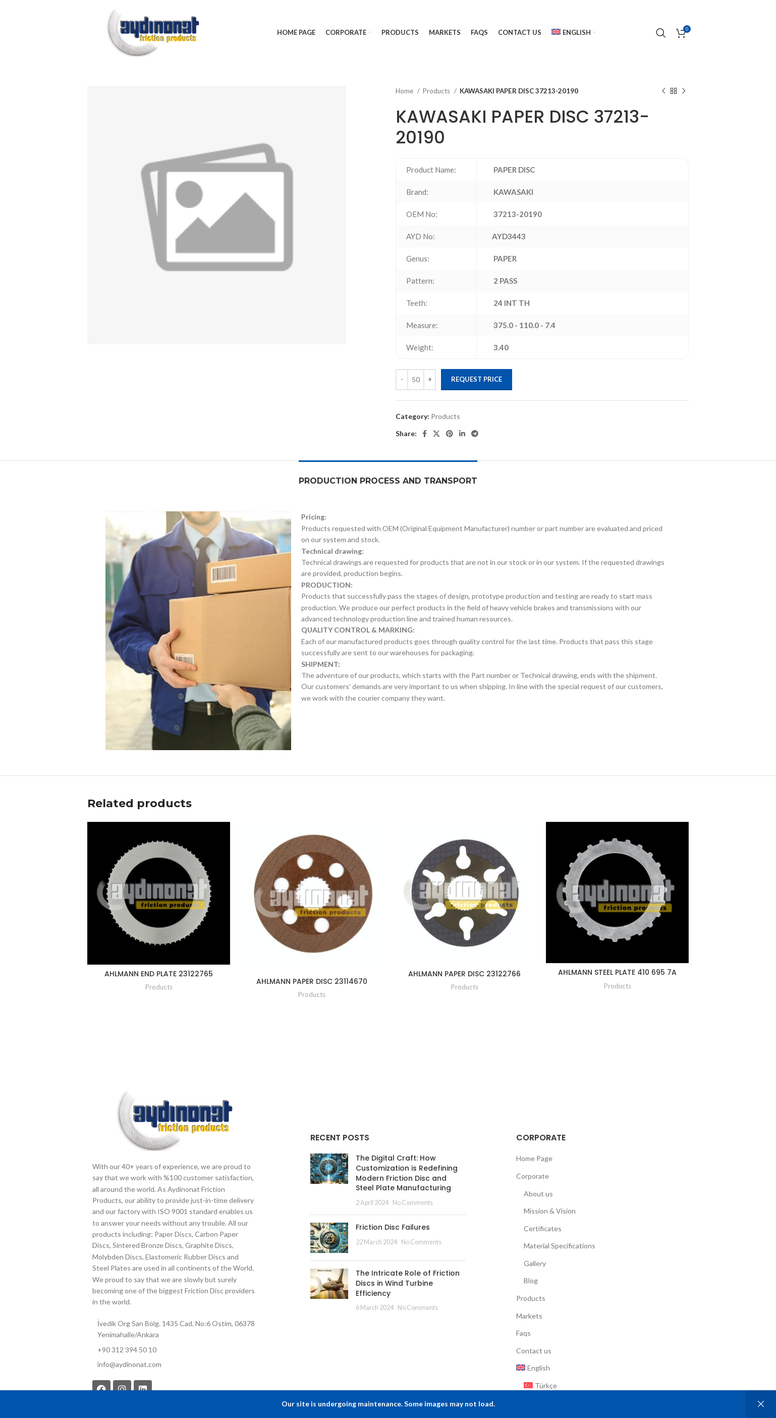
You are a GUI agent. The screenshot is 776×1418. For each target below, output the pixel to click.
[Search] (661, 33)
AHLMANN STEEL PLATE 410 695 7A (617, 972)
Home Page (534, 1158)
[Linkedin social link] (462, 433)
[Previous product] (663, 91)
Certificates (543, 1228)
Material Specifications (559, 1245)
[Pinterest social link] (449, 433)
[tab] (388, 475)
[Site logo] (152, 32)
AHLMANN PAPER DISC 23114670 (311, 981)
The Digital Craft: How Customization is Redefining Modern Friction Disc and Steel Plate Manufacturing (407, 1173)
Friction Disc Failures (393, 1227)
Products (437, 91)
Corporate (532, 1176)
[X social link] (436, 433)
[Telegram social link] (474, 433)
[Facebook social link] (424, 433)
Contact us (533, 1350)
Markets (529, 1315)
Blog (531, 1280)
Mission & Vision (550, 1210)
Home (405, 91)
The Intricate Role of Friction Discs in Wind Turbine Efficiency (408, 1283)
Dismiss (761, 1404)
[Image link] (173, 1120)
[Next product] (684, 91)
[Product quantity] (415, 379)
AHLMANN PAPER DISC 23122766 (464, 974)
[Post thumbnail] (329, 1180)
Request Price (476, 379)
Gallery (535, 1263)
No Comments (413, 1202)
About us (538, 1193)
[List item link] (173, 1364)
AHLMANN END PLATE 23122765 (158, 974)
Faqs (523, 1333)
